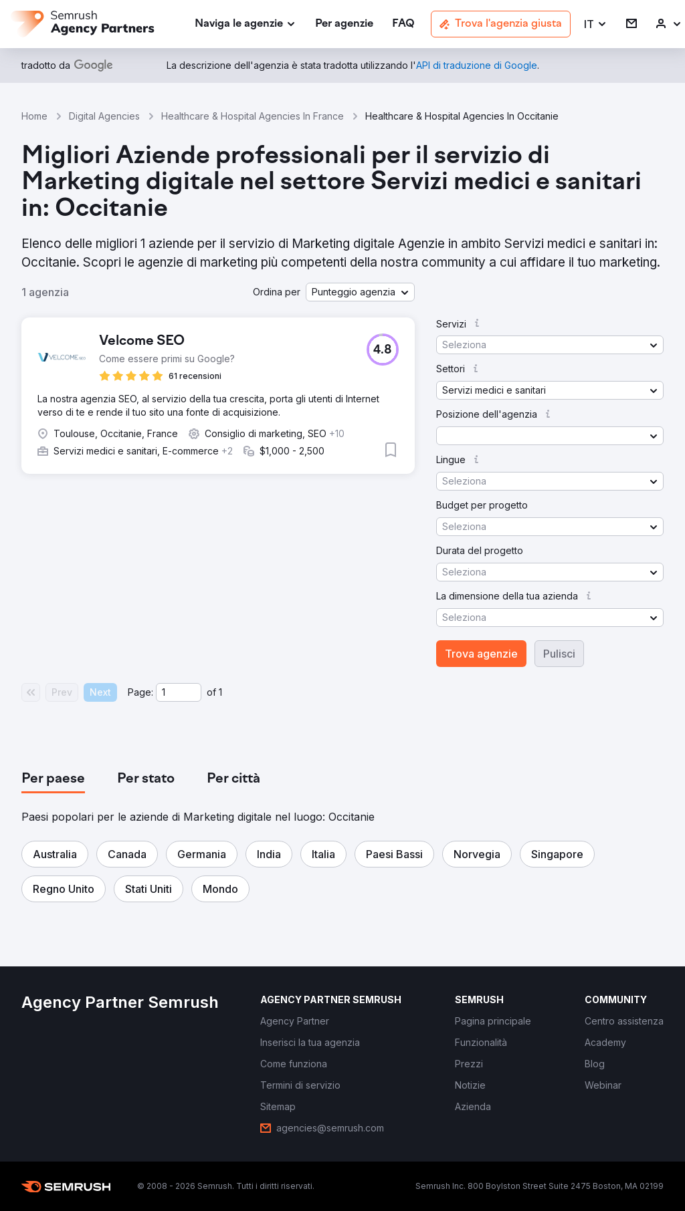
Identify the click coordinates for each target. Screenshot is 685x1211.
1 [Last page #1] (220, 692)
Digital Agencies (104, 116)
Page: (140, 692)
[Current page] (179, 692)
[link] (344, 24)
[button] (595, 24)
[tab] (53, 779)
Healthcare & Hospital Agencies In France (252, 116)
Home (34, 116)
